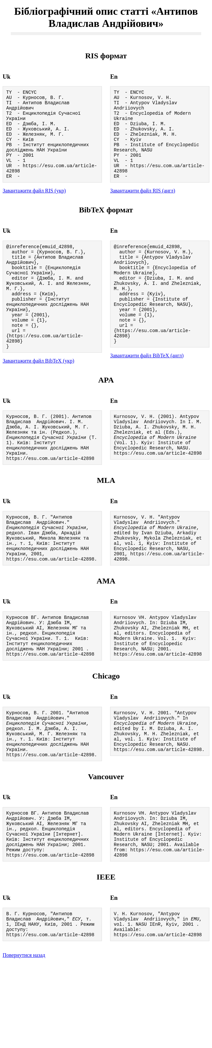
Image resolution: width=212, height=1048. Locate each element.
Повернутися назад (24, 1039)
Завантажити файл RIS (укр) (34, 207)
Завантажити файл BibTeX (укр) (38, 397)
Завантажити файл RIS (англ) (142, 207)
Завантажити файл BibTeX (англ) (146, 391)
